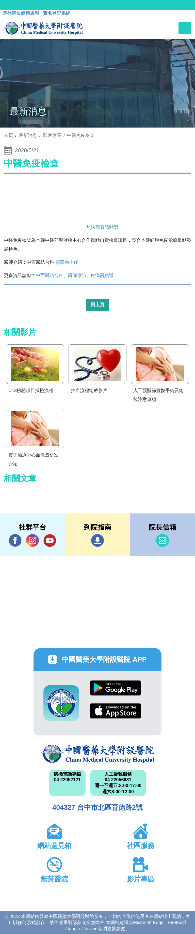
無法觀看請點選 (102, 227)
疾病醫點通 (102, 275)
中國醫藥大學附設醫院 (97, 754)
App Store (115, 711)
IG (32, 540)
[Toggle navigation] (184, 28)
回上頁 (97, 304)
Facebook (15, 540)
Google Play (115, 688)
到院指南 (97, 540)
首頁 (8, 135)
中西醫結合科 (49, 275)
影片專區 (52, 135)
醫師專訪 (77, 275)
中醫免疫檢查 (80, 135)
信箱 (162, 540)
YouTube (49, 540)
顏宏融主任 (66, 262)
